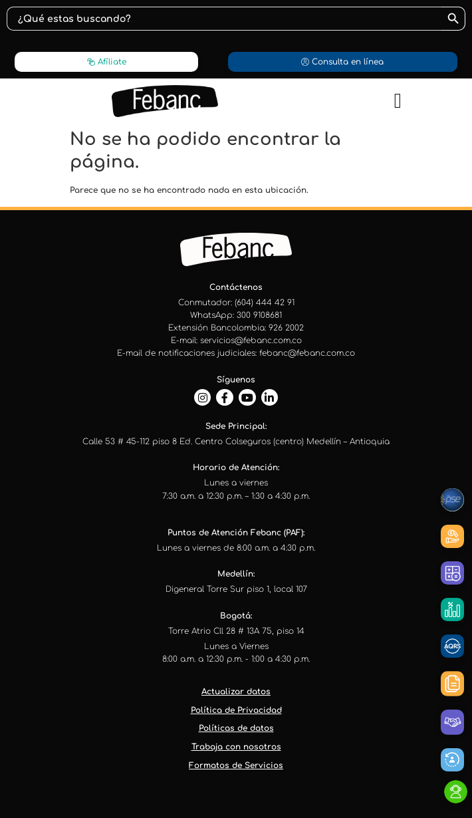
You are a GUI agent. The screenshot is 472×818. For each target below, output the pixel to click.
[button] (397, 101)
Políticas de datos (236, 728)
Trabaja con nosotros (236, 746)
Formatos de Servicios (236, 765)
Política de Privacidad (236, 710)
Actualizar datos (236, 691)
